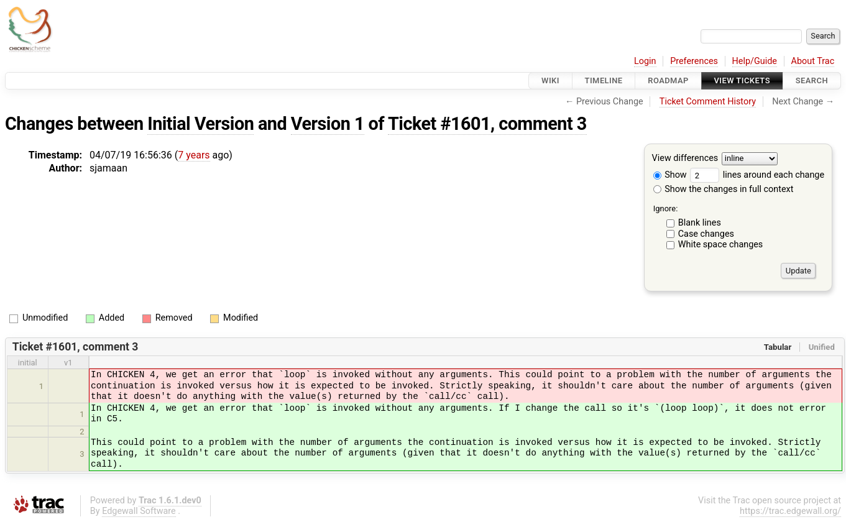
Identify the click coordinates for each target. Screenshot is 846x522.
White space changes (720, 244)
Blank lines (699, 223)
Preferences (694, 61)
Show (670, 175)
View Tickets (742, 80)
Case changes (706, 234)
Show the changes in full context (723, 189)
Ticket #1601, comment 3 (487, 123)
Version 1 (327, 123)
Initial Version (200, 123)
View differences (685, 158)
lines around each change (757, 175)
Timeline (604, 80)
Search (812, 80)
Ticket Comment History (708, 101)
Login (645, 61)
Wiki (550, 80)
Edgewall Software (139, 511)
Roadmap (668, 80)
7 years (193, 155)
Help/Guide (754, 61)
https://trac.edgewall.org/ (790, 511)
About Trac (813, 61)
